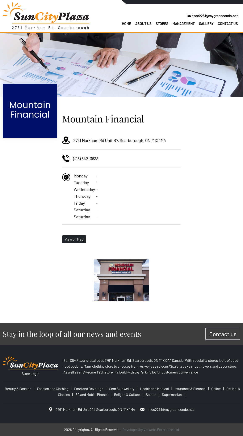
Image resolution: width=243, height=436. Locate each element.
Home (126, 23)
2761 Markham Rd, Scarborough (51, 27)
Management (183, 23)
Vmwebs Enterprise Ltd (161, 429)
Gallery (206, 23)
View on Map (74, 239)
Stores (162, 23)
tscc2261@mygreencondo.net (215, 16)
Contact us (228, 23)
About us (143, 23)
